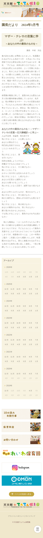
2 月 (30, 277)
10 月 (18, 289)
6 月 (6, 294)
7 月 (36, 289)
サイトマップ (30, 516)
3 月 (24, 277)
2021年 (9, 352)
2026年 (9, 267)
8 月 (30, 289)
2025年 (9, 284)
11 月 (12, 289)
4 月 (18, 277)
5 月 (12, 294)
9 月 (24, 289)
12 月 (6, 289)
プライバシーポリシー (16, 516)
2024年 (9, 301)
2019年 (9, 386)
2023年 (9, 318)
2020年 (9, 369)
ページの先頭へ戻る (23, 494)
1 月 (36, 277)
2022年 (9, 335)
